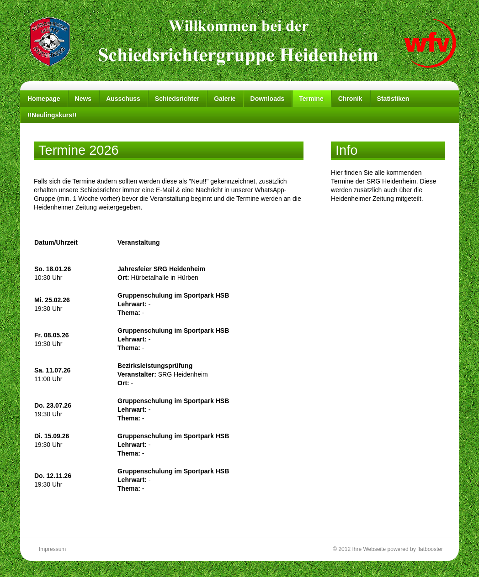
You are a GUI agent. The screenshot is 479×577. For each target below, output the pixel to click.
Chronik (350, 98)
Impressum (52, 549)
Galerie (224, 98)
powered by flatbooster (415, 549)
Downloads (267, 98)
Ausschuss (123, 98)
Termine (311, 98)
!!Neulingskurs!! (51, 115)
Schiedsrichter (177, 98)
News (83, 98)
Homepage (43, 98)
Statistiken (393, 98)
